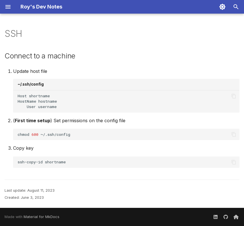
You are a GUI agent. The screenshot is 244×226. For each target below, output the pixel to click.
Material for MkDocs (41, 217)
